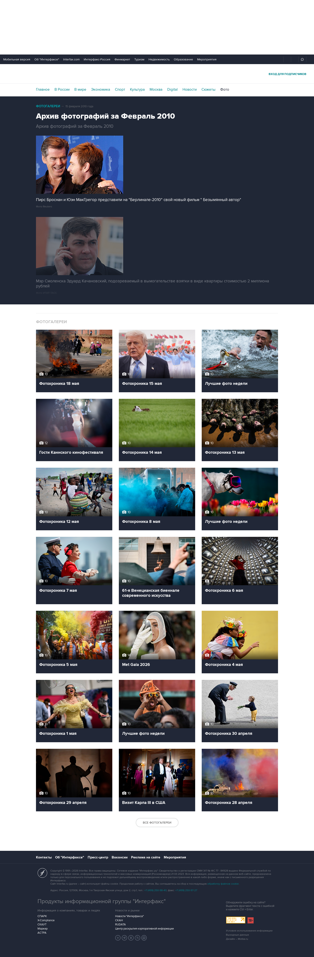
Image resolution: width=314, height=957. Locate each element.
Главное (43, 90)
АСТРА (42, 933)
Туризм (139, 59)
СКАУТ (42, 924)
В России (62, 90)
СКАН (119, 920)
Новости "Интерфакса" (129, 916)
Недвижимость (159, 59)
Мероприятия (207, 59)
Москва (156, 90)
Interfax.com (71, 59)
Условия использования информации (249, 930)
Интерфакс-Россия (97, 59)
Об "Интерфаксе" (46, 59)
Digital (172, 90)
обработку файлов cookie (223, 883)
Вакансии (120, 857)
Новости (190, 90)
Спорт (120, 90)
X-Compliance (46, 920)
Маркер (43, 928)
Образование (183, 59)
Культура (137, 90)
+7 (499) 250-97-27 (186, 890)
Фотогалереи (48, 106)
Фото (224, 90)
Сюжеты (208, 90)
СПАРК (42, 916)
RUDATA (120, 924)
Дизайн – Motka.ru (237, 939)
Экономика (100, 90)
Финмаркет (122, 59)
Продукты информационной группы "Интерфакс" (102, 901)
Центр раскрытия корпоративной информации (144, 928)
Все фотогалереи (157, 822)
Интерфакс (157, 73)
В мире (80, 90)
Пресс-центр (98, 857)
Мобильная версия (16, 59)
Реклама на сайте (145, 857)
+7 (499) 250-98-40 (155, 890)
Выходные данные (237, 935)
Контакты (44, 857)
